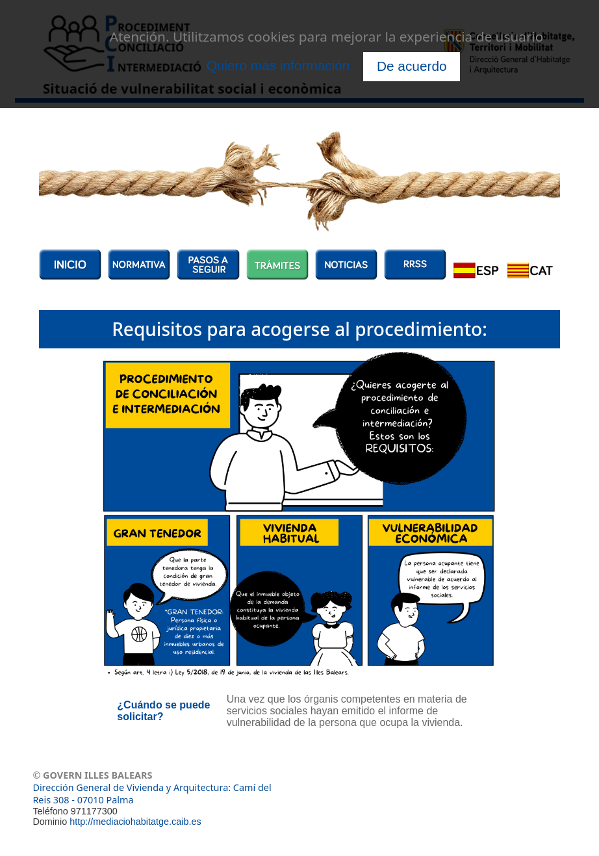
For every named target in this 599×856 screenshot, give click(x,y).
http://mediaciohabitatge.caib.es (135, 821)
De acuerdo (412, 65)
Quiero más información (278, 65)
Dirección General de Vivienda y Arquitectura (130, 787)
